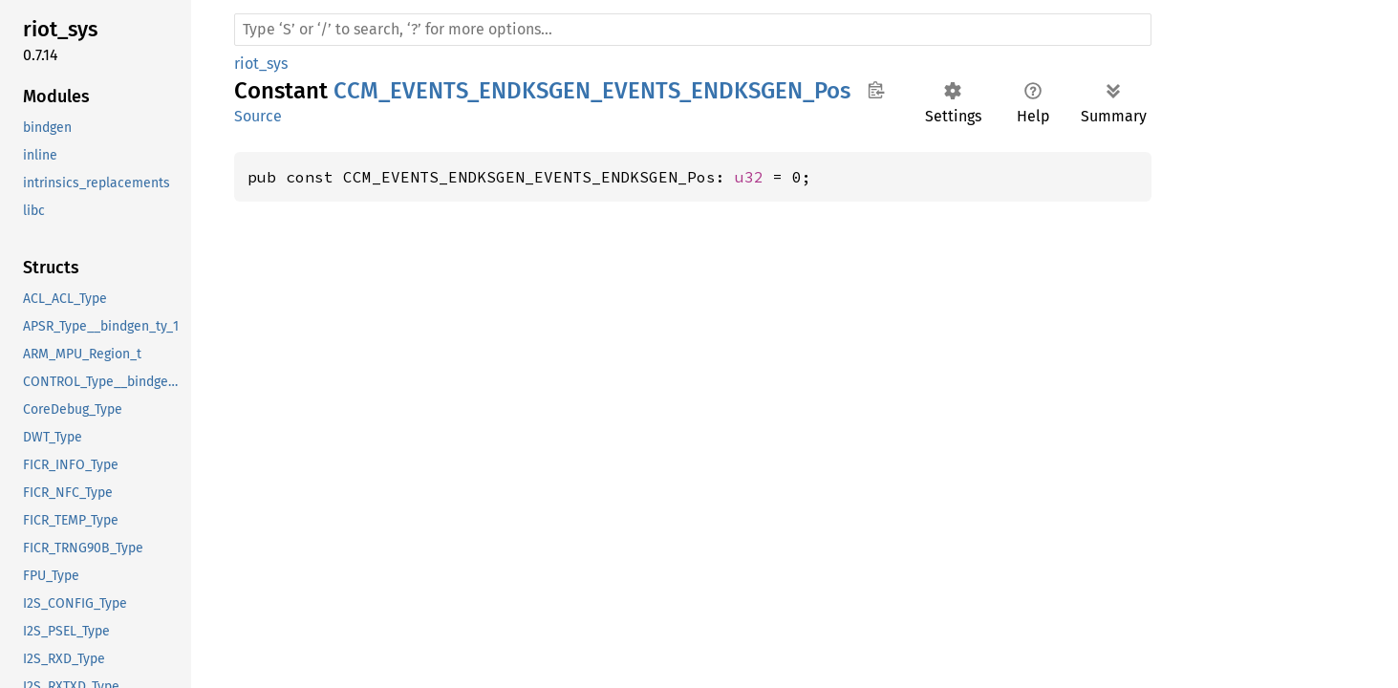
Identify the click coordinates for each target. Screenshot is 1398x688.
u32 (749, 176)
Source (258, 116)
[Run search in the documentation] (692, 29)
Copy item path (876, 90)
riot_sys (261, 63)
